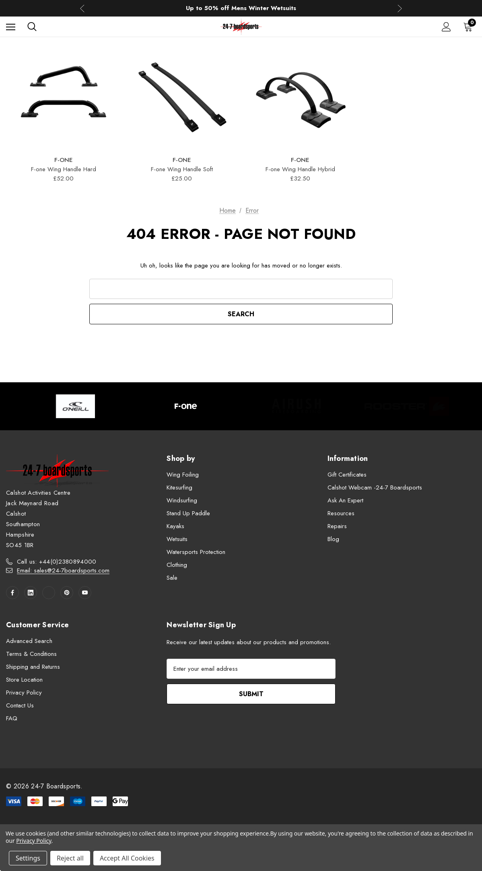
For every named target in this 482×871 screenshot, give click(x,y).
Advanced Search (29, 641)
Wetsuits (177, 539)
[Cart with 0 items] (469, 26)
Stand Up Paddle (188, 513)
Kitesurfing (179, 487)
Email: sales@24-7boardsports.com (63, 570)
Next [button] (399, 8)
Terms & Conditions (31, 653)
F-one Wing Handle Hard (63, 169)
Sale (172, 577)
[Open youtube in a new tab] (84, 592)
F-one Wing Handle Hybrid (300, 169)
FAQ (11, 718)
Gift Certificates (347, 474)
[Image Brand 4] (407, 406)
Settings (28, 858)
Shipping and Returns (33, 666)
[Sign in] (446, 26)
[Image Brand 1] (75, 406)
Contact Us (20, 705)
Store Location (24, 679)
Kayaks (175, 526)
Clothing (177, 564)
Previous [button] (82, 8)
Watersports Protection (196, 551)
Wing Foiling (183, 474)
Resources (341, 513)
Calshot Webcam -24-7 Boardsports (375, 487)
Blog (333, 539)
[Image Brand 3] (296, 406)
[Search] (32, 26)
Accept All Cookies (127, 858)
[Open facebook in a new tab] (12, 592)
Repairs (337, 526)
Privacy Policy (24, 692)
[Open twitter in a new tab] (48, 592)
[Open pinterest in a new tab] (66, 592)
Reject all (70, 858)
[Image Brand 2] (186, 406)
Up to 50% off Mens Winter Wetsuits (241, 9)
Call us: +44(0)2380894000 (57, 561)
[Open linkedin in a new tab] (30, 592)
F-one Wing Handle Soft (182, 169)
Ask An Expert (345, 500)
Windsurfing (182, 500)
